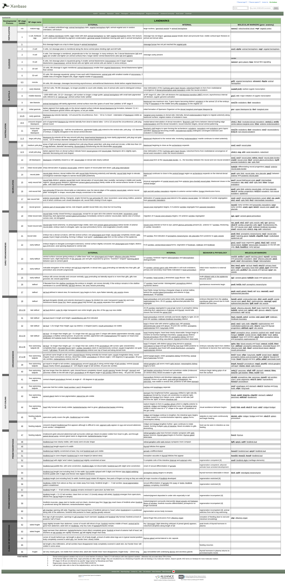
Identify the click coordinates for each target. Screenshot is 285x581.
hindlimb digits (242, 460)
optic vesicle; (255, 223)
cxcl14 (234, 257)
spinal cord (267, 278)
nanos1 (234, 28)
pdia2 (264, 359)
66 (22, 552)
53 (22, 466)
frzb (238, 407)
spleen (185, 417)
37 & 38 (22, 357)
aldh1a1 (239, 346)
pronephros (181, 283)
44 (22, 407)
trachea (147, 387)
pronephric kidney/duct (252, 346)
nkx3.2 (272, 348)
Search (276, 8)
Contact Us (265, 2)
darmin (234, 416)
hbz (238, 344)
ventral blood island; (261, 348)
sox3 (233, 49)
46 (22, 426)
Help (140, 571)
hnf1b (238, 284)
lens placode (261, 173)
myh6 (258, 355)
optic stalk (245, 324)
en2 (250, 227)
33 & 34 (22, 336)
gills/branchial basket (107, 407)
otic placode (76, 259)
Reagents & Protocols (152, 13)
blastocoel (148, 101)
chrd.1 (234, 122)
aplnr (243, 265)
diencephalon (188, 258)
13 (22, 160)
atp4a (238, 49)
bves (264, 335)
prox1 (243, 291)
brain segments (243, 379)
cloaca (88, 300)
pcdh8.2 (243, 270)
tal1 (267, 243)
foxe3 (249, 291)
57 (22, 490)
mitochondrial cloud (246, 28)
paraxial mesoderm (207, 207)
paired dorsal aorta (50, 436)
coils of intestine (169, 426)
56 (22, 484)
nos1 (248, 366)
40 (22, 371)
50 (22, 451)
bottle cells (64, 108)
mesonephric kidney (189, 364)
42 (22, 387)
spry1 (238, 442)
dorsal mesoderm (257, 122)
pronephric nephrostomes (245, 339)
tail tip (247, 312)
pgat (267, 268)
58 (22, 495)
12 (22, 145)
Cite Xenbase (147, 571)
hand (88, 478)
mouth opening (109, 370)
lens (82, 292)
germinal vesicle (162, 28)
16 (22, 191)
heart (146, 324)
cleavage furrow (150, 44)
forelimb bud (89, 451)
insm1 (242, 366)
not (242, 312)
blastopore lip (48, 115)
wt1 (262, 223)
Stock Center (179, 13)
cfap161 (254, 324)
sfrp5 (249, 370)
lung (263, 326)
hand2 (233, 299)
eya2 (270, 270)
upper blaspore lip (205, 109)
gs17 (233, 96)
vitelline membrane (56, 36)
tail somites (121, 364)
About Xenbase (156, 571)
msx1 (260, 158)
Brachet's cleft (188, 122)
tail (165, 346)
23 (22, 259)
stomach (132, 370)
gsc (232, 109)
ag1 (232, 216)
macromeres (59, 63)
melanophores (110, 336)
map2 (257, 364)
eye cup (92, 334)
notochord (190, 88)
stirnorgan (151, 524)
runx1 (233, 308)
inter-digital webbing (130, 472)
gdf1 (233, 81)
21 (22, 236)
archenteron (177, 145)
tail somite (129, 357)
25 (22, 278)
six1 (233, 200)
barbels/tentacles (80, 407)
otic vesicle (253, 270)
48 (22, 442)
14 (22, 174)
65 (22, 545)
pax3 (233, 180)
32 (22, 326)
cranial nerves (182, 335)
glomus (272, 223)
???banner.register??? (255, 2)
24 (22, 269)
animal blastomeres (85, 68)
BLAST (95, 13)
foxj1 (266, 236)
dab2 (233, 333)
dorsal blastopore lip (108, 108)
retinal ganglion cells (152, 433)
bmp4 (238, 268)
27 (22, 292)
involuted (246, 122)
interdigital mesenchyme (251, 473)
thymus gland (189, 435)
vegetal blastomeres (112, 68)
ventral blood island (163, 245)
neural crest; (250, 180)
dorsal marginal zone (188, 109)
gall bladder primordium (153, 370)
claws (61, 502)
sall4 (243, 442)
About (166, 571)
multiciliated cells (100, 237)
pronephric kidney (78, 338)
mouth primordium (105, 326)
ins (249, 377)
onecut (264, 344)
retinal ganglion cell (151, 364)
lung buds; (251, 355)
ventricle (186, 324)
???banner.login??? (242, 2)
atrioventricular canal (152, 326)
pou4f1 (264, 364)
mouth (121, 348)
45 (22, 417)
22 (22, 245)
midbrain (199, 245)
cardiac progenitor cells (247, 225)
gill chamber (48, 510)
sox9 (264, 299)
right (45, 56)
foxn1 (233, 435)
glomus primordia (185, 225)
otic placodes (194, 236)
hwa (251, 62)
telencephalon (173, 258)
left (137, 54)
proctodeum (104, 346)
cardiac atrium (170, 404)
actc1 (239, 299)
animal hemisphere (77, 27)
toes (97, 502)
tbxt (249, 102)
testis (182, 483)
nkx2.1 (260, 386)
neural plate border (170, 160)
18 (22, 207)
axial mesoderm (252, 152)
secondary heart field (249, 268)
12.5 (22, 152)
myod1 (234, 205)
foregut (202, 191)
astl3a (240, 257)
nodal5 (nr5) (236, 89)
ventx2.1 (269, 122)
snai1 (245, 207)
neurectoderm (273, 130)
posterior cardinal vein (260, 333)
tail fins (94, 512)
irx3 (244, 284)
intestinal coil (171, 399)
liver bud (179, 346)
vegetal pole (182, 44)
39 (22, 365)
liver (232, 346)
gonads (147, 451)
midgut (146, 397)
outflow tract (174, 324)
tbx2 (250, 160)
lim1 (238, 234)
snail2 (233, 160)
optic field (256, 162)
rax (249, 162)
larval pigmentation (130, 483)
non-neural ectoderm (246, 132)
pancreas (242, 370)
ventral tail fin (133, 524)
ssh (259, 229)
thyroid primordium (151, 337)
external (183, 460)
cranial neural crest (170, 181)
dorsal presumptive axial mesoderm (171, 90)
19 (22, 216)
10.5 (22, 123)
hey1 (233, 317)
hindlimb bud (75, 417)
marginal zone (262, 109)
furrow (76, 44)
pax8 (258, 180)
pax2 (269, 173)
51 (22, 456)
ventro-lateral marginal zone (242, 124)
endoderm (183, 104)
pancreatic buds (273, 359)
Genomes (102, 13)
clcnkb (234, 377)
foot (87, 472)
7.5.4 (83, 576)
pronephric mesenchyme (178, 236)
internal (173, 460)
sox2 (264, 130)
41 (22, 379)
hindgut (156, 397)
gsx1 (233, 243)
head (45, 524)
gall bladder (243, 373)
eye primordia (48, 190)
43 (22, 396)
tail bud (257, 247)
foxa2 (272, 308)
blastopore (129, 115)
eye (44, 246)
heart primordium (189, 270)
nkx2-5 (234, 191)
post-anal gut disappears (178, 379)
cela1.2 (234, 370)
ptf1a (258, 359)
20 (22, 226)
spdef (239, 395)
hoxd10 (234, 456)
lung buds (164, 328)
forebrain (191, 245)
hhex (257, 124)
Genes (117, 13)
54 (22, 473)
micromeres (110, 61)
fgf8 (251, 303)
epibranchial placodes (240, 293)
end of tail (171, 308)
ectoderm (199, 101)
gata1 (257, 243)
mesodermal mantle (184, 131)
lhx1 (239, 122)
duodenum (148, 395)
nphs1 (250, 310)
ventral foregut (178, 173)
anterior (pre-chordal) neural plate (196, 181)
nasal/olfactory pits (79, 318)
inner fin (62, 302)
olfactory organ (177, 518)
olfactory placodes (122, 257)
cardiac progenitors (246, 191)
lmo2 (238, 265)
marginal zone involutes (153, 115)
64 (22, 538)
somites (183, 207)
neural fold (240, 180)
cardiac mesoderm (83, 348)
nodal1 (245, 245)
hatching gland (242, 236)
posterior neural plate (250, 176)
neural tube (77, 214)
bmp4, (233, 364)
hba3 (263, 243)
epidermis (244, 193)
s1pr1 (233, 379)
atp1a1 (275, 355)
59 (22, 503)
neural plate (117, 146)
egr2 (250, 207)
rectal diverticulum (177, 348)
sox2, (233, 158)
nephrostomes (257, 301)
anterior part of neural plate (54, 207)
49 (22, 446)
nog (239, 152)
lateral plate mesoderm (258, 245)
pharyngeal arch (98, 235)
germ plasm (243, 62)
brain (244, 243)
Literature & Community (167, 13)
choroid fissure (79, 355)
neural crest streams (163, 216)
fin (93, 300)
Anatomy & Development (137, 13)
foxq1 (233, 395)
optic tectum (175, 364)
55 (22, 478)
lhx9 (254, 308)
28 (22, 301)
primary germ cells (160, 268)
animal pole (106, 74)
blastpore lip (63, 122)
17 (22, 199)
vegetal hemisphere (98, 27)
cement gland (240, 278)
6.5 (22, 82)
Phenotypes (124, 13)
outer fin (122, 300)
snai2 (233, 229)
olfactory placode (265, 259)
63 (22, 531)
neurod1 (264, 291)
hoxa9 (248, 456)
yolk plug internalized (120, 168)
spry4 (252, 451)
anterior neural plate (68, 168)
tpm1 (259, 379)
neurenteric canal (259, 198)
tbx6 (237, 247)
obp (232, 518)
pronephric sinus (243, 333)
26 (22, 284)
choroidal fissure (64, 348)
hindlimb (46, 478)
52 (22, 460)
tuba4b (252, 236)
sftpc (244, 355)
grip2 (261, 268)
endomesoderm (195, 115)
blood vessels (246, 344)
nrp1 (264, 234)
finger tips (107, 502)
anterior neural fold (67, 180)
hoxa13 (240, 364)
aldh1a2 (243, 397)
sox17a (234, 102)
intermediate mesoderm (264, 200)
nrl (254, 291)
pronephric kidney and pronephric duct (246, 357)
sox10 (270, 299)
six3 (251, 182)
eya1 (274, 301)
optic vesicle (219, 236)
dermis (172, 552)
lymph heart (154, 356)
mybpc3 (234, 337)
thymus (240, 435)
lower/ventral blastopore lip (96, 137)
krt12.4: (234, 132)
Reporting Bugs (125, 571)
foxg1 (255, 261)
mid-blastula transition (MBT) (190, 95)
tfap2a (264, 81)
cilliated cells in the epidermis (216, 277)
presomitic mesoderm (156, 200)
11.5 (22, 138)
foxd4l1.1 (244, 247)
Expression (110, 13)
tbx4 (233, 473)
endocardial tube (250, 299)
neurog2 (267, 301)
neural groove (92, 151)
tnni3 (255, 265)
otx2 (246, 182)
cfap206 (259, 236)
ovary (175, 483)
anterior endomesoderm (270, 124)
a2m (240, 416)
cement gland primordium (263, 160)
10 (22, 109)
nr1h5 (270, 344)
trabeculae (177, 377)
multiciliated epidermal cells (242, 326)
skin (71, 539)
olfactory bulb (236, 348)
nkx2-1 (268, 310)
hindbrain (211, 245)
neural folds (84, 173)
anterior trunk (60, 338)
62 (22, 525)
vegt (260, 49)
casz (273, 205)
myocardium (149, 377)
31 (22, 318)
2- (22, 44)
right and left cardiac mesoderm (156, 191)
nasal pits (93, 364)
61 (22, 518)
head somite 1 (159, 278)
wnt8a (276, 122)
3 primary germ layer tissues (173, 88)
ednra (254, 158)
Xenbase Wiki (115, 571)
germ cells (235, 270)
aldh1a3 (244, 328)
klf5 (253, 370)
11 (22, 131)
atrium (167, 326)
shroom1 (257, 81)
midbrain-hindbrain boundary (264, 227)
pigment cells (105, 425)
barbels (97, 526)
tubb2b (234, 167)
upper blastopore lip (243, 109)
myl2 (259, 335)
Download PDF (6, 17)
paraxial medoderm (239, 162)
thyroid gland (162, 435)
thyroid (181, 310)
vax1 (238, 324)
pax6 (233, 173)
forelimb (74, 490)
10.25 (22, 116)
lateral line (80, 396)
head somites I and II (72, 387)
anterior (234, 176)
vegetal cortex (265, 28)
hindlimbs (47, 483)
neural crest (149, 160)
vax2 (238, 261)
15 (22, 182)
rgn (266, 223)
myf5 (277, 160)
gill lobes (53, 350)
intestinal (188, 406)
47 (22, 435)
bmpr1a (246, 395)
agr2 (237, 216)
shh (243, 152)
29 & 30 (22, 310)
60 (22, 511)
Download (188, 13)
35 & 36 (22, 347)
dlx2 (259, 299)
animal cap (62, 97)
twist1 (256, 207)
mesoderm (155, 104)
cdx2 (260, 407)
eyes (104, 268)
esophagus (158, 387)
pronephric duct (155, 348)
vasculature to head (152, 346)
